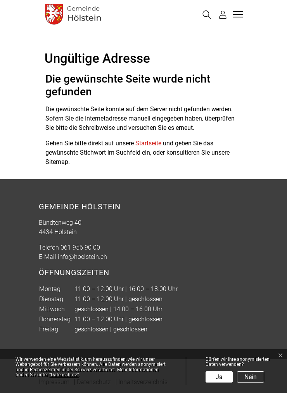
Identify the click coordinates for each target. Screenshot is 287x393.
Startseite (148, 143)
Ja (219, 377)
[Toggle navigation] (236, 14)
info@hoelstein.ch (82, 256)
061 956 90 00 (80, 247)
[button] (207, 14)
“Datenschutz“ (64, 374)
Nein (250, 377)
